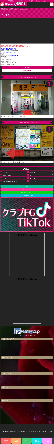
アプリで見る (27, 67)
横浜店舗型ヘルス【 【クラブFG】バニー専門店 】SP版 (35, 431)
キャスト (4, 172)
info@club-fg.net (13, 55)
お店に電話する (27, 70)
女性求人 (27, 186)
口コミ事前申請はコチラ (27, 195)
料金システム (6, 175)
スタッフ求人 (27, 189)
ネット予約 (32, 181)
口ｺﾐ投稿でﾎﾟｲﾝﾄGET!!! (8, 181)
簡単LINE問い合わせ (27, 192)
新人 (30, 175)
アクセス (31, 178)
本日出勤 (31, 172)
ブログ (3, 178)
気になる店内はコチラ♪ (9, 49)
